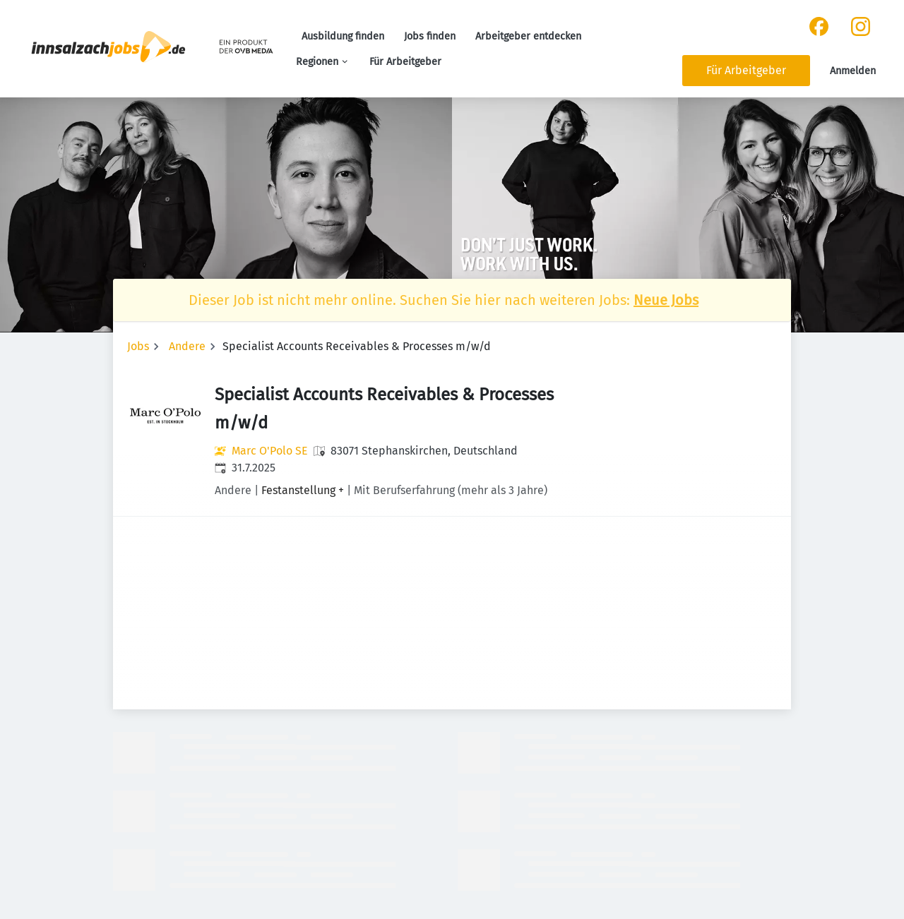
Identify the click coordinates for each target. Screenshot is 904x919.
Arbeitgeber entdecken (528, 36)
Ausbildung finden (343, 36)
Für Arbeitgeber (405, 62)
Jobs (138, 346)
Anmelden (853, 71)
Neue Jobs (666, 300)
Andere (187, 346)
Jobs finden (430, 36)
